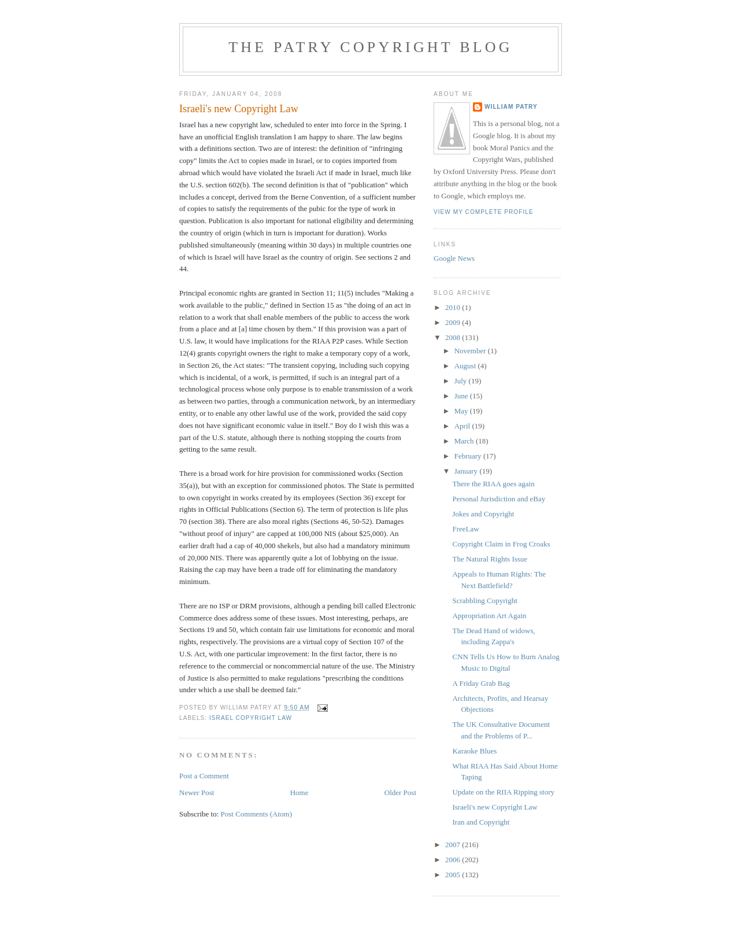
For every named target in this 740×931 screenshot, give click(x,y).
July (461, 380)
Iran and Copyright (480, 822)
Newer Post (196, 792)
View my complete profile (484, 212)
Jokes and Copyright (483, 513)
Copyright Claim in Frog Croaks (501, 544)
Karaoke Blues (474, 751)
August (466, 365)
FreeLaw (465, 528)
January (467, 471)
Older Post (400, 792)
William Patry (511, 107)
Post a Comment (204, 775)
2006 (453, 859)
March (465, 441)
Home (299, 792)
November (471, 350)
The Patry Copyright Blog (370, 47)
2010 (453, 307)
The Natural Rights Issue (489, 559)
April (463, 426)
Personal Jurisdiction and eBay (498, 498)
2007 (453, 844)
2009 (453, 322)
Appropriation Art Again (489, 615)
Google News (454, 258)
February (468, 456)
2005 (453, 874)
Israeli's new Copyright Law (494, 807)
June (462, 395)
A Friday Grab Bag (480, 683)
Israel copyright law (250, 718)
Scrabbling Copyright (484, 600)
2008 (453, 337)
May (462, 411)
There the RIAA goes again (493, 483)
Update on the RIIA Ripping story (503, 792)
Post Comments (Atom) (257, 814)
